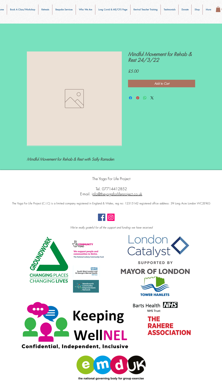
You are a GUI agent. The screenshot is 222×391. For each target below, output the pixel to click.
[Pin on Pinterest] (137, 98)
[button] (85, 10)
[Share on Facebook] (130, 98)
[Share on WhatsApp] (145, 98)
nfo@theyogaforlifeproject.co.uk (117, 193)
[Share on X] (152, 98)
